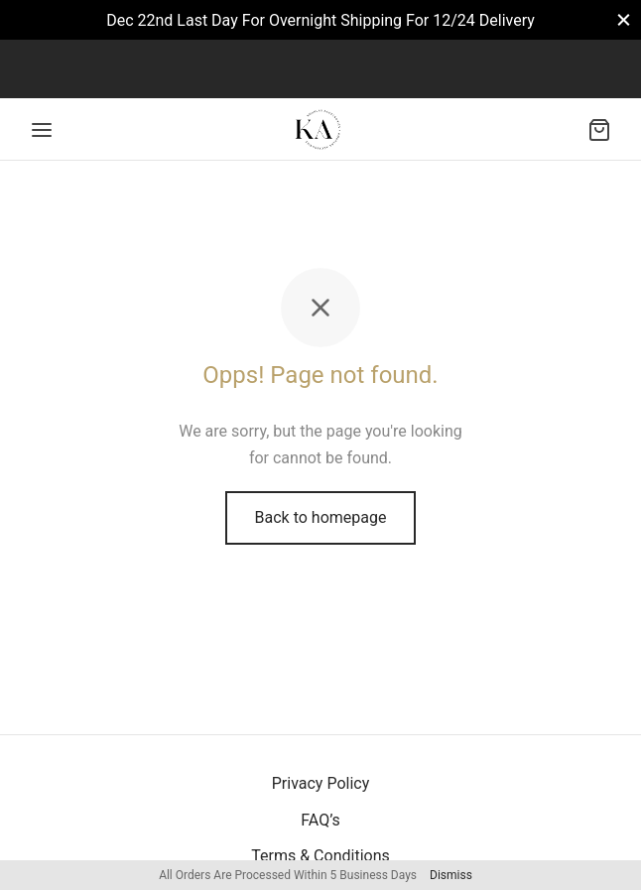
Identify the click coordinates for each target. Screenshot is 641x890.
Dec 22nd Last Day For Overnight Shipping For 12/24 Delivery (320, 20)
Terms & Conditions (320, 855)
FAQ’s (320, 820)
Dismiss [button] (451, 875)
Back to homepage (321, 517)
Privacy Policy (321, 783)
